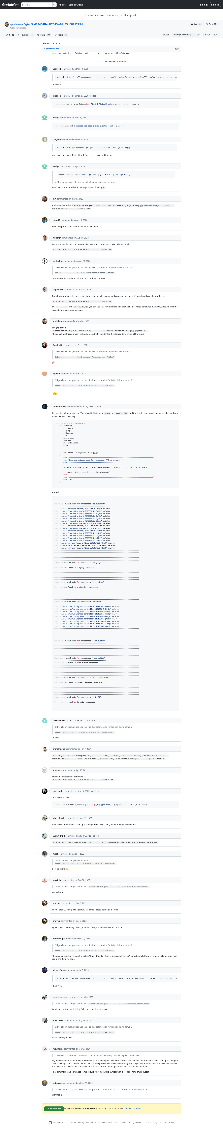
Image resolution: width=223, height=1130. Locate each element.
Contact (123, 1122)
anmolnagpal (59, 749)
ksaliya (56, 117)
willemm (57, 237)
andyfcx (56, 903)
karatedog (58, 938)
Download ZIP (211, 35)
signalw (56, 373)
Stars (44, 34)
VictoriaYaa (58, 970)
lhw (54, 198)
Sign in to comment (132, 1108)
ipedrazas (16, 24)
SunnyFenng (59, 835)
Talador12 (57, 345)
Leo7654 (57, 69)
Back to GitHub (76, 4)
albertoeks (58, 1020)
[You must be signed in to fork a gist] (211, 24)
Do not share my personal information (159, 1122)
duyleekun (58, 261)
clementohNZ (59, 406)
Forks (61, 34)
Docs (116, 1122)
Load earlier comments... (115, 61)
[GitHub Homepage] (50, 1122)
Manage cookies (134, 1122)
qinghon (57, 95)
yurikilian (57, 321)
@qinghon (61, 327)
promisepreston (60, 997)
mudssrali (57, 791)
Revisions (25, 34)
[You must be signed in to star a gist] (197, 24)
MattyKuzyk (58, 818)
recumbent (58, 1048)
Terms (73, 1122)
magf (55, 853)
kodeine (57, 770)
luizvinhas (57, 880)
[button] (198, 35)
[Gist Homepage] (10, 4)
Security (89, 1122)
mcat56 (56, 220)
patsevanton (59, 1083)
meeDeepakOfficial (62, 720)
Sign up (215, 4)
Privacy (81, 1122)
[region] (111, 53)
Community (107, 1122)
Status (97, 1122)
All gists (62, 4)
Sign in (204, 4)
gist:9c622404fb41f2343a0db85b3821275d (54, 24)
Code (10, 34)
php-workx (58, 289)
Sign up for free (54, 1108)
